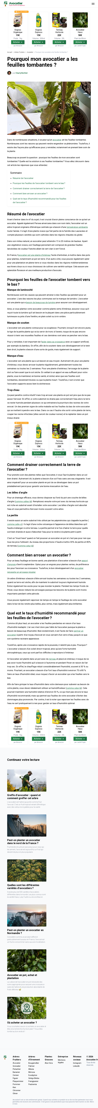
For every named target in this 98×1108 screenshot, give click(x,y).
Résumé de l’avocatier (23, 178)
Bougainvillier (33, 1062)
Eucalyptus (32, 1074)
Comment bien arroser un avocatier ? (30, 193)
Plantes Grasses (49, 1057)
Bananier (16, 1071)
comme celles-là (23, 501)
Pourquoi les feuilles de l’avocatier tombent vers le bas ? (39, 183)
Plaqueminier (18, 1080)
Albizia (31, 1068)
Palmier (31, 1065)
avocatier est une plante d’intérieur (34, 254)
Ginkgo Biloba (33, 1077)
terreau (52, 658)
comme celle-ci (14, 523)
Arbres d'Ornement (34, 1057)
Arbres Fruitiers (19, 52)
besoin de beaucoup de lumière (40, 302)
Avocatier (30, 52)
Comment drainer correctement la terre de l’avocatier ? (39, 188)
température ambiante (77, 227)
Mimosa (31, 1071)
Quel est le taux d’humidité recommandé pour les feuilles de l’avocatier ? (40, 200)
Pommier (16, 1083)
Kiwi (14, 1086)
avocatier (57, 139)
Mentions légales (61, 1060)
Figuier (15, 1077)
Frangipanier (33, 1080)
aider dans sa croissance (53, 341)
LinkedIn (76, 1065)
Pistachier (17, 1068)
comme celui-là (25, 545)
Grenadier (17, 1065)
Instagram (77, 1062)
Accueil (9, 52)
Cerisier (16, 1074)
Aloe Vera (49, 1062)
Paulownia (32, 1083)
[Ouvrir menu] (93, 3)
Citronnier (17, 1089)
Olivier (15, 1093)
